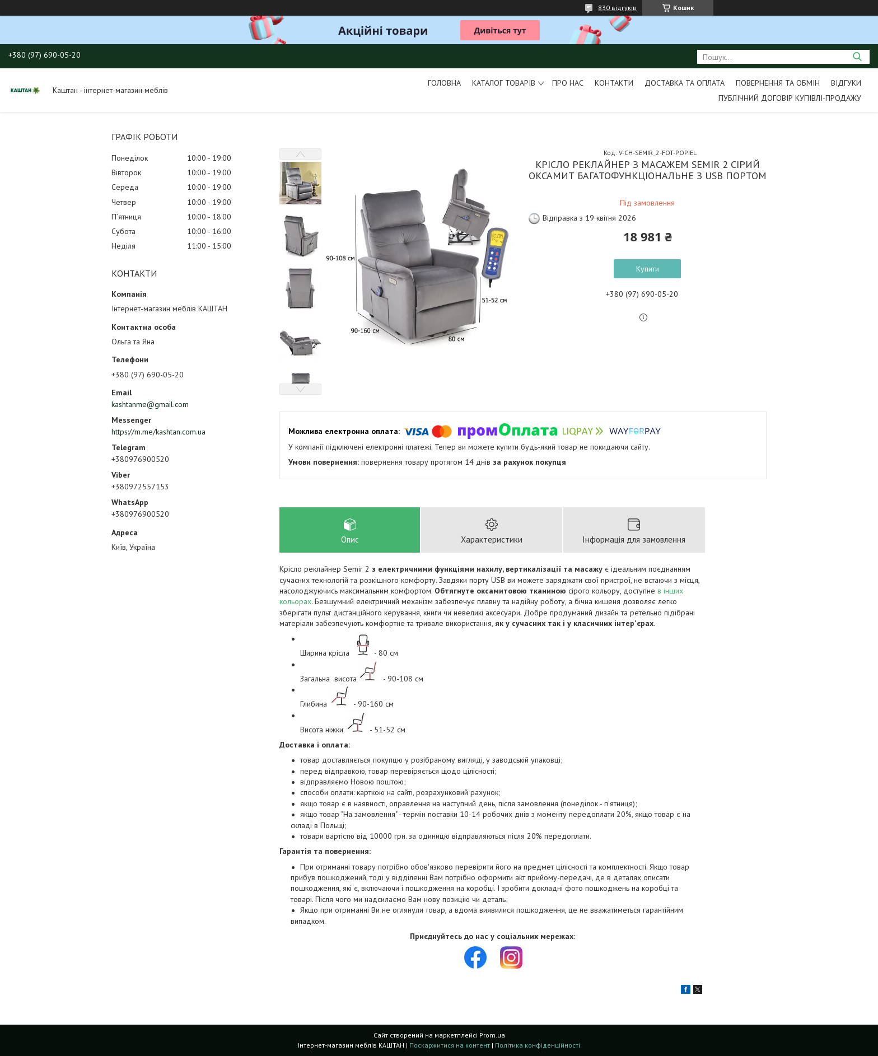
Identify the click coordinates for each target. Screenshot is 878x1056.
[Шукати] (857, 57)
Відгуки (846, 83)
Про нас (567, 83)
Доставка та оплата (685, 83)
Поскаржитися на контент (449, 1045)
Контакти (614, 83)
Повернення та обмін (778, 83)
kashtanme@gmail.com (150, 404)
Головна (444, 83)
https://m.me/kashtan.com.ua (158, 432)
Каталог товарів (503, 83)
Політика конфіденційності (537, 1045)
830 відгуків (617, 7)
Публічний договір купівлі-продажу (789, 98)
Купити (647, 269)
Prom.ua (492, 1035)
